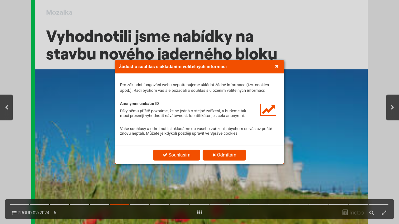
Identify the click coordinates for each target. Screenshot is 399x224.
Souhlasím (176, 155)
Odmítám (224, 155)
